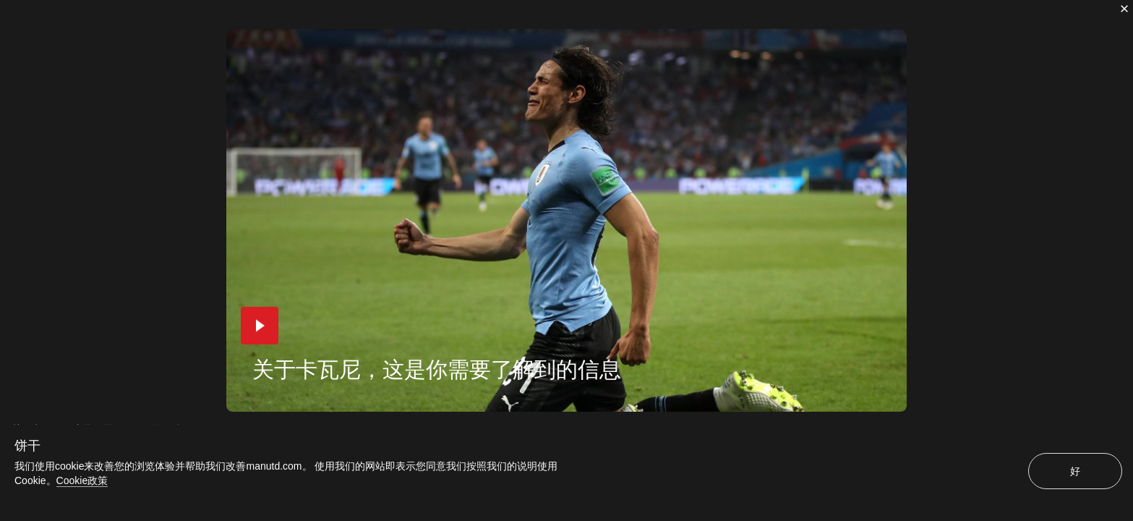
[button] (259, 325)
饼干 (27, 445)
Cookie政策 (82, 480)
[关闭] (1124, 8)
